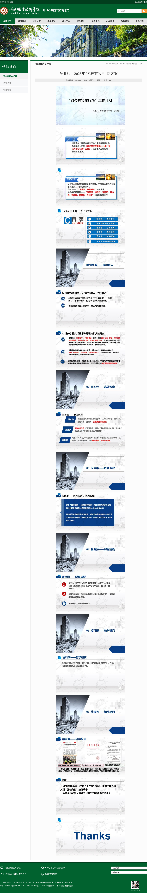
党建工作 (95, 21)
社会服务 (110, 21)
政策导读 (7, 83)
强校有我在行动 (10, 76)
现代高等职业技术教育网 (15, 874)
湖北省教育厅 (51, 874)
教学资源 (125, 21)
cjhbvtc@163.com (38, 886)
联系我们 (140, 21)
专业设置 (37, 21)
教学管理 (51, 21)
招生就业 (81, 21)
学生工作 (66, 21)
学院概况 (22, 21)
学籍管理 (7, 90)
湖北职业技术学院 (13, 868)
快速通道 (123, 64)
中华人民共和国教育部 (55, 868)
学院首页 (7, 21)
